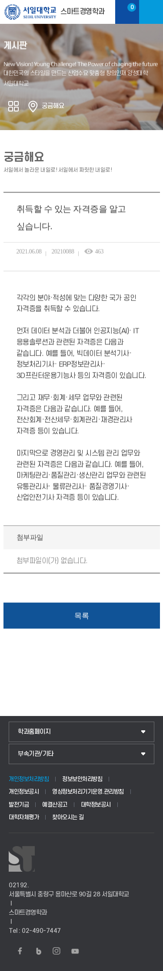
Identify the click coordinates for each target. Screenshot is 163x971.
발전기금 (19, 804)
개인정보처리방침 (29, 779)
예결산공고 (54, 804)
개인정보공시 (24, 791)
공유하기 (13, 106)
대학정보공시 (96, 804)
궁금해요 (53, 106)
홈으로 (33, 106)
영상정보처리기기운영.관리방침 (88, 791)
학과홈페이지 (34, 732)
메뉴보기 (151, 12)
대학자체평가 (24, 817)
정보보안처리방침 (82, 779)
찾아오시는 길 (68, 817)
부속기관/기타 (35, 754)
